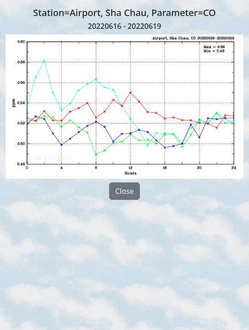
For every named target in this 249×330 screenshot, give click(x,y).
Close (124, 191)
